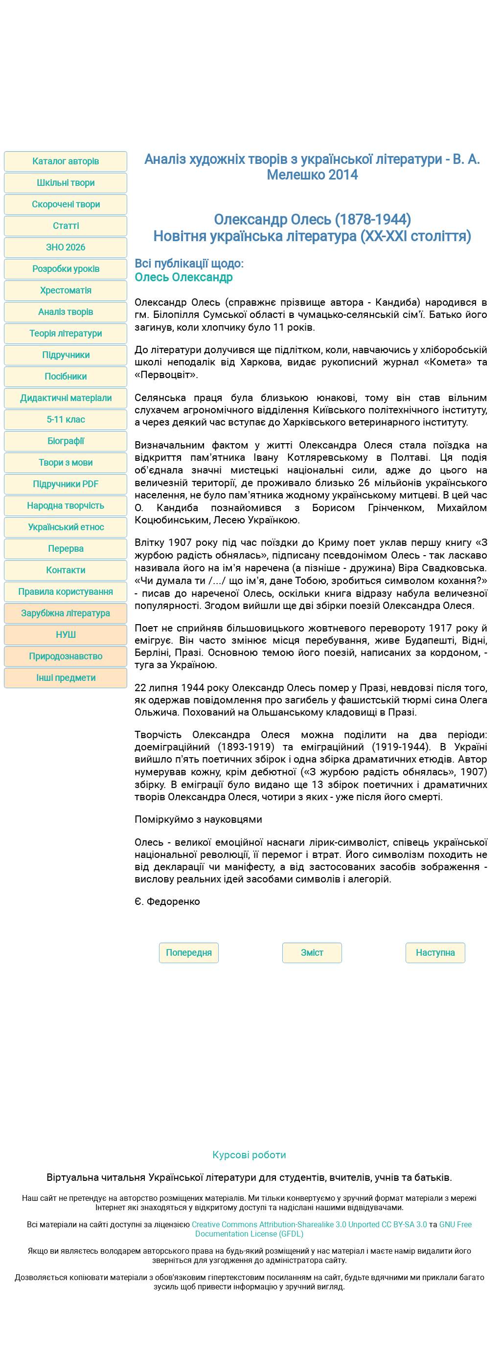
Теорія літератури (65, 333)
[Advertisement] (250, 72)
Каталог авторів (65, 161)
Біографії (65, 441)
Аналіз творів (65, 312)
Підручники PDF (65, 484)
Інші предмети (65, 678)
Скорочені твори (66, 204)
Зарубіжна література (65, 613)
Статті (66, 226)
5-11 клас (65, 419)
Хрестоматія (65, 290)
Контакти (65, 570)
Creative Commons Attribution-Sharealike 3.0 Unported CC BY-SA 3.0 (309, 1224)
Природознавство (65, 656)
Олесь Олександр (183, 277)
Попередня (189, 952)
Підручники (66, 355)
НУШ (66, 635)
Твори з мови (65, 462)
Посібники (66, 376)
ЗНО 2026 (65, 247)
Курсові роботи (249, 1155)
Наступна (435, 952)
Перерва (66, 548)
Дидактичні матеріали (66, 398)
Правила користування (65, 591)
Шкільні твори (65, 183)
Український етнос (66, 527)
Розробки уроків (65, 269)
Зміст (312, 952)
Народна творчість (65, 505)
